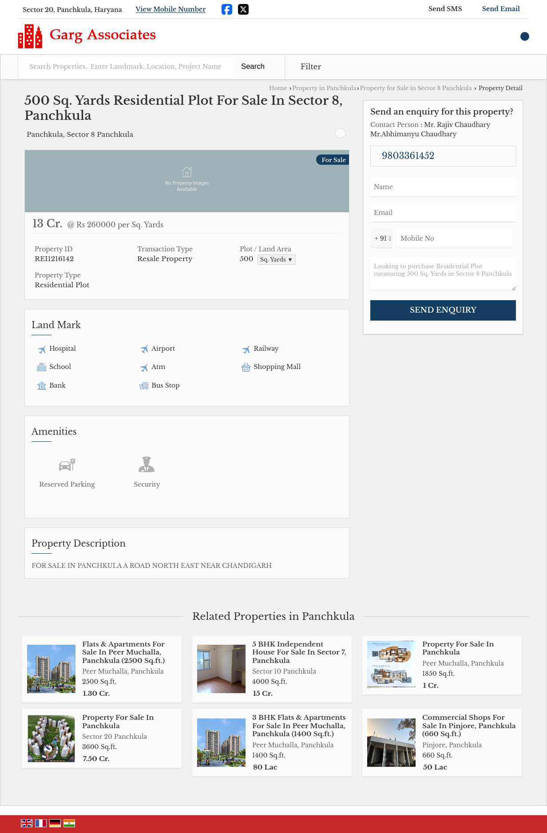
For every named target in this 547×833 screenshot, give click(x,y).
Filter (311, 66)
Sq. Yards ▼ (276, 259)
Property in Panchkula (324, 88)
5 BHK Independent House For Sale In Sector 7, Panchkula (299, 652)
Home (278, 88)
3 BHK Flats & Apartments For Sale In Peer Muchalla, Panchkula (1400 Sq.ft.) (299, 725)
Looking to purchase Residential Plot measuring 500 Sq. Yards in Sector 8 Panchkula (443, 274)
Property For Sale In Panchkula (458, 648)
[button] (171, 10)
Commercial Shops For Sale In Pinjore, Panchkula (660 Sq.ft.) (469, 725)
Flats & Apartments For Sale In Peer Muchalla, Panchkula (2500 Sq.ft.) (123, 652)
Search (253, 66)
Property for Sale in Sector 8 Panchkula (416, 88)
